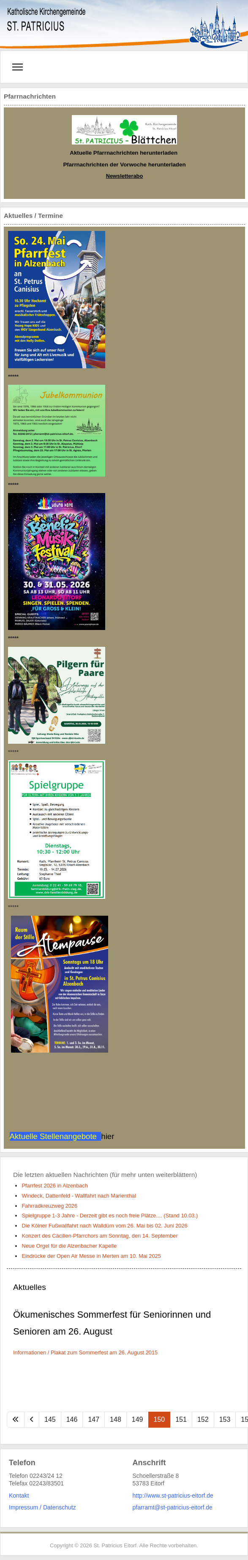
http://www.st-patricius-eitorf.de (173, 1495)
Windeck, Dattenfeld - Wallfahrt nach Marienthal (79, 1196)
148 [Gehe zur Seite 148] (115, 1419)
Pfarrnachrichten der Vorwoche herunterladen (124, 164)
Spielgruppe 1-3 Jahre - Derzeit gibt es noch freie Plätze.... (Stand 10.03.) (110, 1215)
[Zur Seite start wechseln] (16, 1420)
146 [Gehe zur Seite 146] (72, 1419)
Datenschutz (59, 1507)
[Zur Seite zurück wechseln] (31, 1420)
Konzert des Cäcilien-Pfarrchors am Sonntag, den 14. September (99, 1236)
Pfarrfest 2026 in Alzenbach (55, 1185)
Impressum (23, 1507)
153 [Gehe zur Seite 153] (225, 1419)
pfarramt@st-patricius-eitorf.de (173, 1507)
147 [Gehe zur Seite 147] (93, 1419)
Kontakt (19, 1495)
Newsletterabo (124, 176)
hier (107, 1136)
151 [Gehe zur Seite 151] (181, 1419)
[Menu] (17, 67)
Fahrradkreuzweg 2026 (49, 1206)
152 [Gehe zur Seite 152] (203, 1419)
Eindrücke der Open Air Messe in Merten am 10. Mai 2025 (91, 1256)
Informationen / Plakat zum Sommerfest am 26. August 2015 (85, 1352)
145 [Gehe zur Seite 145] (50, 1419)
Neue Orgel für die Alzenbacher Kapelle (69, 1246)
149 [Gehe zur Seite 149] (137, 1419)
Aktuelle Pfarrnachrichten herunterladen (123, 153)
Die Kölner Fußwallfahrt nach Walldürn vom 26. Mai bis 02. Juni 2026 (104, 1225)
